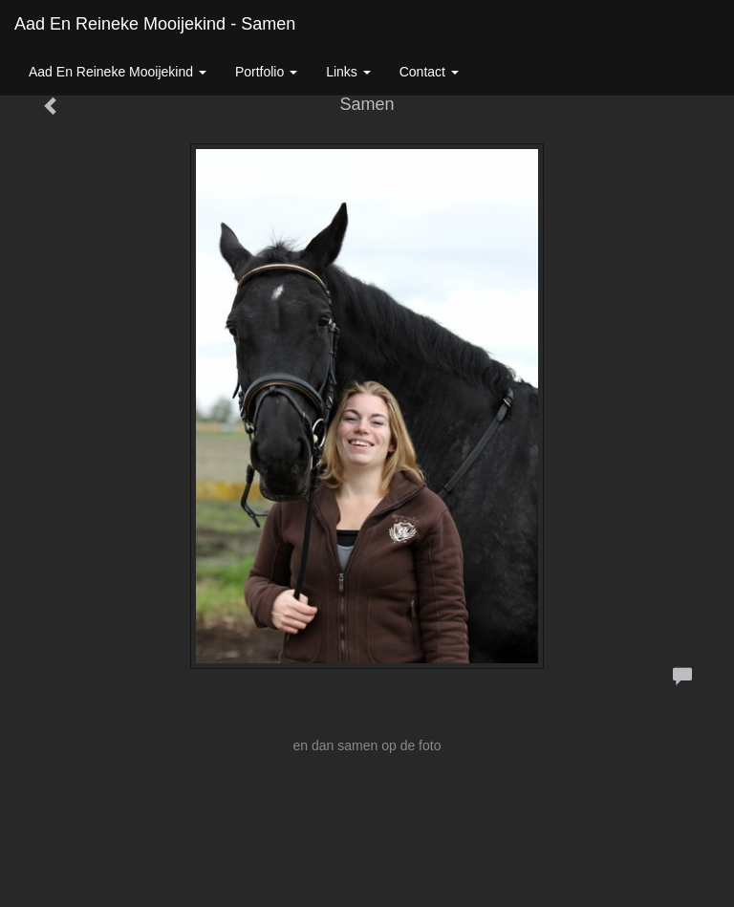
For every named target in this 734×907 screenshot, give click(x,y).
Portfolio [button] (266, 71)
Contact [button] (429, 71)
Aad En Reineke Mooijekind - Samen (154, 23)
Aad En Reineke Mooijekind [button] (117, 71)
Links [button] (348, 71)
